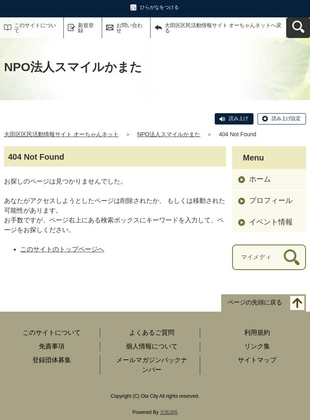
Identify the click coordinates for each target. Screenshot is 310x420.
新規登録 (86, 28)
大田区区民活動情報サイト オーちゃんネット (61, 134)
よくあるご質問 (151, 332)
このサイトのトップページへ (62, 249)
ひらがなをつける (159, 7)
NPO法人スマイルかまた (168, 134)
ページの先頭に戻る (255, 302)
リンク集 (257, 346)
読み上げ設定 (286, 118)
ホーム (260, 179)
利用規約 (257, 332)
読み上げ (238, 118)
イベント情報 (271, 222)
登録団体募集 (51, 360)
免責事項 (52, 346)
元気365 (169, 412)
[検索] (292, 257)
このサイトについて (35, 28)
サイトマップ (257, 360)
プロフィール (271, 200)
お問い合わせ (129, 28)
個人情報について (152, 346)
